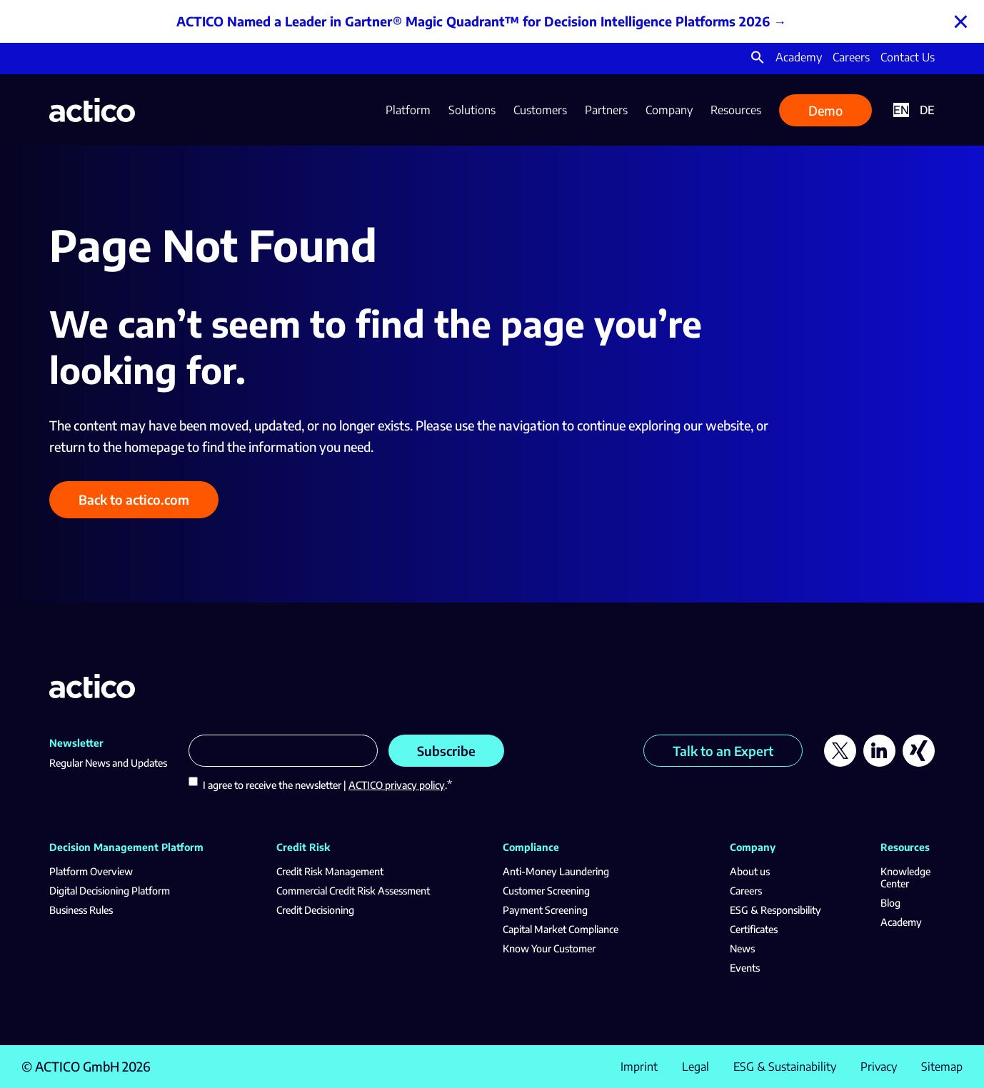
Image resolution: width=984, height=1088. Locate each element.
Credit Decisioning (315, 910)
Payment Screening (545, 910)
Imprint (639, 1066)
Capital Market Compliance (560, 929)
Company (669, 110)
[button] (757, 60)
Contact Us (907, 57)
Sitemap (942, 1066)
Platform (408, 110)
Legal (695, 1066)
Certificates (754, 929)
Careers (851, 57)
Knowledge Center (905, 877)
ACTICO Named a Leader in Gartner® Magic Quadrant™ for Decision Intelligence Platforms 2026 (473, 21)
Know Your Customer (549, 948)
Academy (798, 57)
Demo (825, 110)
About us (750, 871)
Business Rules (81, 910)
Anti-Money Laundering (556, 871)
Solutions (472, 110)
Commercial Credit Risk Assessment (353, 891)
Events (745, 968)
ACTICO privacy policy (396, 785)
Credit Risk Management (329, 871)
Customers (540, 110)
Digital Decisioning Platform (109, 891)
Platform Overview (91, 871)
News (742, 948)
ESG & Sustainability (784, 1066)
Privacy (878, 1066)
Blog (890, 903)
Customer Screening (546, 891)
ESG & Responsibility (775, 910)
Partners (606, 110)
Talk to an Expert (723, 750)
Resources (736, 110)
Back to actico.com (134, 499)
